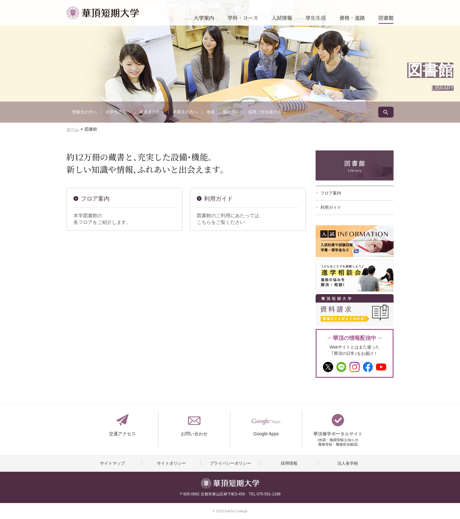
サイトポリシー (171, 463)
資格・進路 (352, 19)
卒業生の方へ (185, 112)
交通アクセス (122, 433)
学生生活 (316, 19)
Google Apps (266, 433)
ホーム (72, 129)
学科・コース (243, 19)
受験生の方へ (84, 112)
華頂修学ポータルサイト (338, 436)
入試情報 (282, 19)
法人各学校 (347, 463)
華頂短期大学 (102, 12)
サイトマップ (112, 463)
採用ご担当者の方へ (267, 112)
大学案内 (204, 19)
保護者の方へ (151, 112)
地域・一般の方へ (223, 112)
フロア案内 (95, 198)
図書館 (386, 19)
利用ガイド (218, 198)
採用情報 (289, 463)
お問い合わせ (194, 433)
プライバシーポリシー (230, 463)
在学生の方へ (118, 112)
